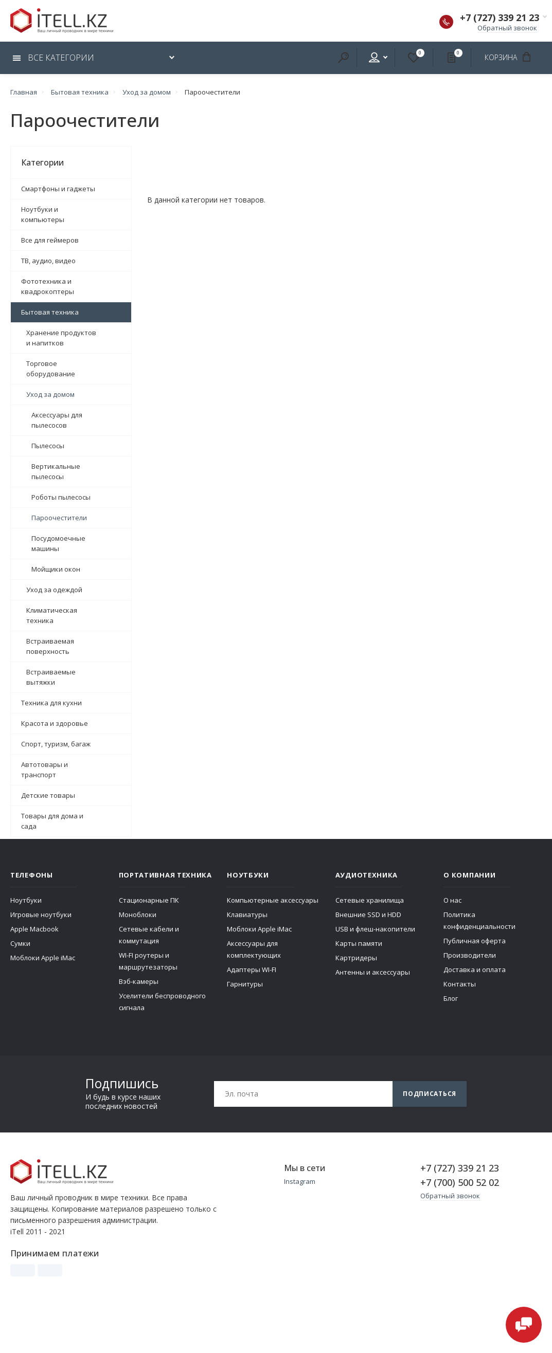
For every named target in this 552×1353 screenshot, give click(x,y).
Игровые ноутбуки (41, 914)
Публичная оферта (474, 940)
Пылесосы (47, 445)
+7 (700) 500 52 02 (459, 1182)
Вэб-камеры (138, 981)
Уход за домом (50, 394)
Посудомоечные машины (58, 543)
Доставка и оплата (474, 969)
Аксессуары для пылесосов (56, 420)
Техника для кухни (51, 702)
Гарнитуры (245, 984)
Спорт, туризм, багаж (56, 743)
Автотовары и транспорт (44, 769)
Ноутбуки (26, 900)
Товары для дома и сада (52, 821)
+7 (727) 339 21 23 (499, 17)
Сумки (20, 943)
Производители (469, 955)
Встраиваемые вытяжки (51, 677)
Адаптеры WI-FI (251, 969)
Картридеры (356, 957)
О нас (452, 900)
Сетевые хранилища (369, 900)
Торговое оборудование (50, 368)
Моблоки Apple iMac (42, 957)
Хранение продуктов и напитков (61, 338)
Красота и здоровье (54, 723)
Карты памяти (358, 943)
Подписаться (429, 1093)
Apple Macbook (34, 929)
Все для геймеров (50, 240)
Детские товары (48, 795)
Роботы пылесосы (61, 497)
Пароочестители (59, 517)
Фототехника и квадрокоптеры (47, 286)
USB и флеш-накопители (375, 929)
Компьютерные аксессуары (272, 900)
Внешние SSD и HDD (368, 914)
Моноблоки (137, 914)
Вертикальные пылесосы (55, 471)
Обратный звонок (507, 27)
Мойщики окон (55, 569)
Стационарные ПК (149, 900)
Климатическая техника (51, 615)
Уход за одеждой (54, 589)
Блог (450, 998)
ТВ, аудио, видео (48, 260)
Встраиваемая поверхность (50, 646)
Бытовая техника (50, 312)
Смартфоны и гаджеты (58, 188)
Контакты (459, 984)
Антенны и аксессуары (372, 972)
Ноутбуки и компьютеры (42, 214)
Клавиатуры (247, 914)
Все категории (53, 57)
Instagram (299, 1181)
